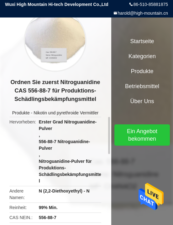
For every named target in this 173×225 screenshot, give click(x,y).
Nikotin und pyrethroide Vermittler (66, 112)
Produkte (21, 112)
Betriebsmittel (142, 86)
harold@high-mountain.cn (143, 13)
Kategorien (142, 56)
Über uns (142, 101)
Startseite (142, 41)
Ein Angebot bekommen (142, 135)
